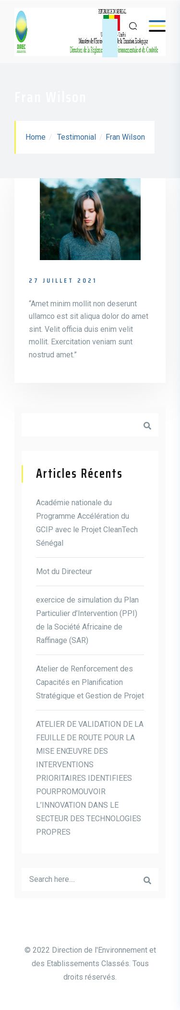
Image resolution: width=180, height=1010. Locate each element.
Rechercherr (147, 879)
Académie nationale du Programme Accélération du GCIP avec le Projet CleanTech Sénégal (87, 523)
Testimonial (76, 137)
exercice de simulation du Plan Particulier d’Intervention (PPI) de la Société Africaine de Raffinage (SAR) (87, 620)
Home (35, 137)
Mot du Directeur (64, 571)
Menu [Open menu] (152, 26)
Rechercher (147, 424)
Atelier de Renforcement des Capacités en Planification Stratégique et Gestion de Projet (90, 682)
